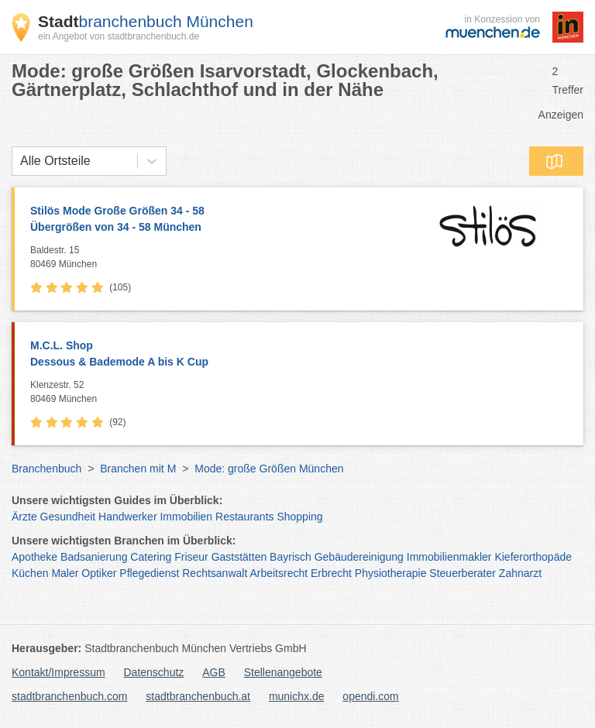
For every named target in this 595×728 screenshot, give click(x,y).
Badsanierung (93, 557)
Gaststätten (239, 557)
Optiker (98, 573)
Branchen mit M (138, 468)
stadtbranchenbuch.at (198, 696)
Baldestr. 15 (220, 258)
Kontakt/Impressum (58, 672)
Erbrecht (331, 573)
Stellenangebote (283, 672)
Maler (64, 573)
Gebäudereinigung (359, 557)
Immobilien (186, 516)
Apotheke (34, 557)
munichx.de (297, 696)
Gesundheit (68, 516)
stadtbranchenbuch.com (69, 696)
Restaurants (244, 516)
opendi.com (370, 696)
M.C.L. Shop (299, 354)
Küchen (30, 573)
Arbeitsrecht (278, 573)
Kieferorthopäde (533, 557)
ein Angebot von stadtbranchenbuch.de (118, 36)
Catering (150, 557)
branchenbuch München (145, 21)
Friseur (191, 557)
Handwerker (127, 516)
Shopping (299, 516)
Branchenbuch (46, 468)
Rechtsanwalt (214, 573)
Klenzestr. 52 (303, 392)
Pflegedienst (149, 573)
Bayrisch (290, 557)
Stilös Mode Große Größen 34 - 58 (220, 219)
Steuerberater (462, 573)
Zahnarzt (520, 573)
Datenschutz (154, 672)
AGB (213, 672)
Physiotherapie (391, 573)
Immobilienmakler (449, 557)
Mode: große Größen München (268, 468)
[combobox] (20, 161)
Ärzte (24, 516)
